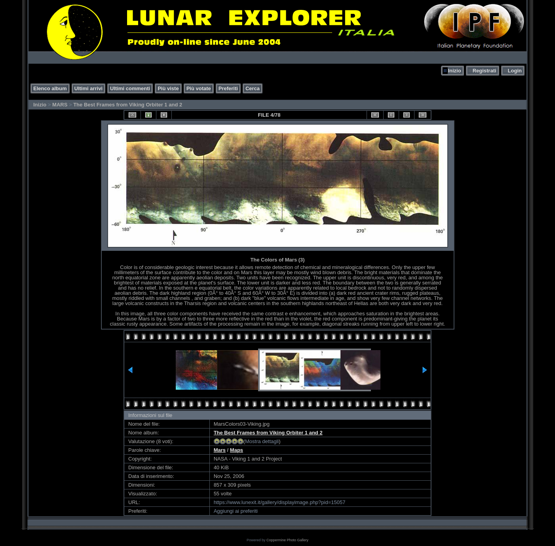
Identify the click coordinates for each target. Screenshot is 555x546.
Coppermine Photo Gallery (287, 540)
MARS (59, 105)
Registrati (484, 71)
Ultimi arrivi (88, 88)
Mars (220, 450)
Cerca (252, 88)
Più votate (198, 88)
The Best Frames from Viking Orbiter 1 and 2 (127, 105)
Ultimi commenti (130, 88)
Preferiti (228, 88)
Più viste (168, 88)
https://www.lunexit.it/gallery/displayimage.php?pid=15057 (280, 502)
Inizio (454, 71)
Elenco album (50, 88)
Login (515, 71)
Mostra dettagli (262, 441)
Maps (236, 450)
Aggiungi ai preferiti (236, 511)
